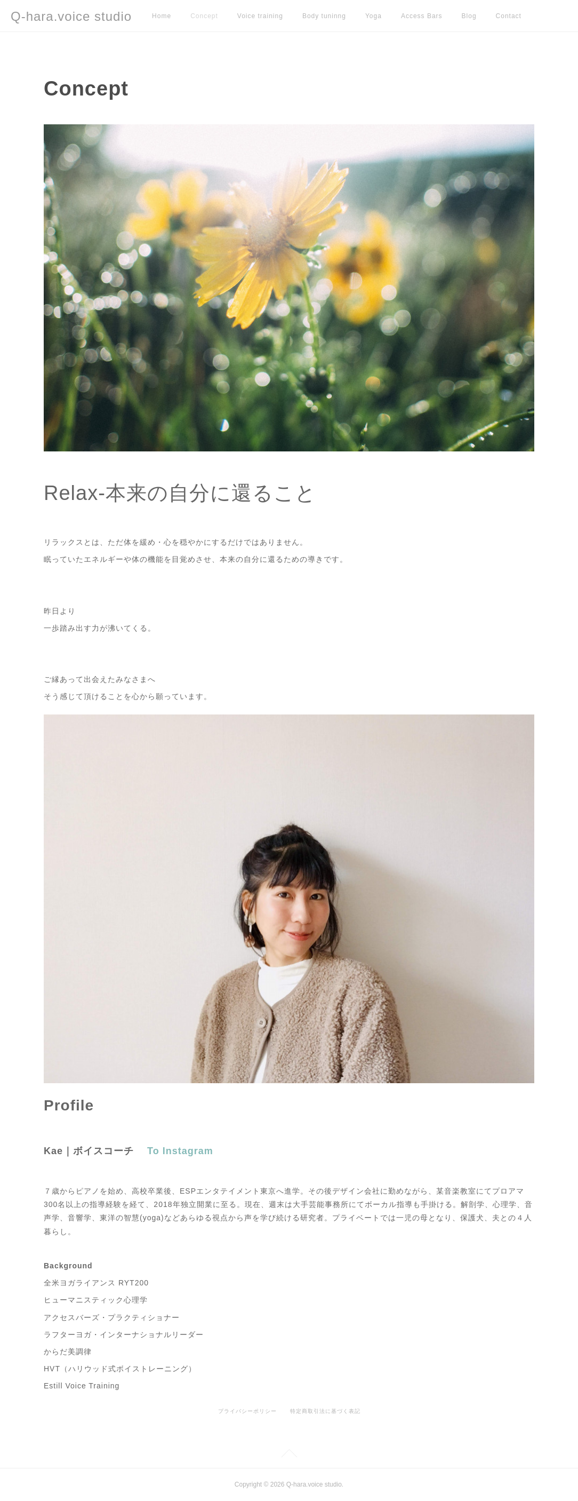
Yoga (373, 16)
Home (161, 16)
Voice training (260, 16)
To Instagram (180, 1151)
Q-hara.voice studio (71, 16)
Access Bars (422, 16)
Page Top (289, 1455)
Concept (204, 16)
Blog (469, 16)
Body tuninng (324, 16)
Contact (508, 16)
